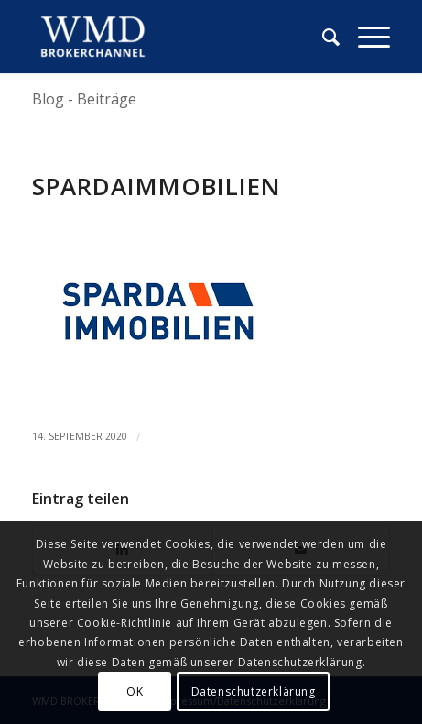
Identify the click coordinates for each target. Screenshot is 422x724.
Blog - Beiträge (84, 99)
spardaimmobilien (156, 186)
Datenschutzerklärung (253, 691)
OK (134, 691)
